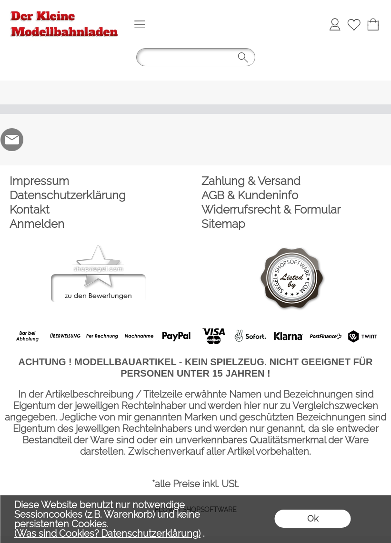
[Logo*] (64, 10)
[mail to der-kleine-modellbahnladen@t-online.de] (12, 140)
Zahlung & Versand (251, 181)
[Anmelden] (335, 24)
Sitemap (223, 224)
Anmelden (37, 224)
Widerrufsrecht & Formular (271, 209)
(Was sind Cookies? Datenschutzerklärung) (107, 533)
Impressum (39, 181)
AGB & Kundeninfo (249, 195)
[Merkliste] (354, 24)
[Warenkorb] (373, 24)
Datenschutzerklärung (68, 195)
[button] (139, 24)
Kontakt (30, 209)
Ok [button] (312, 518)
